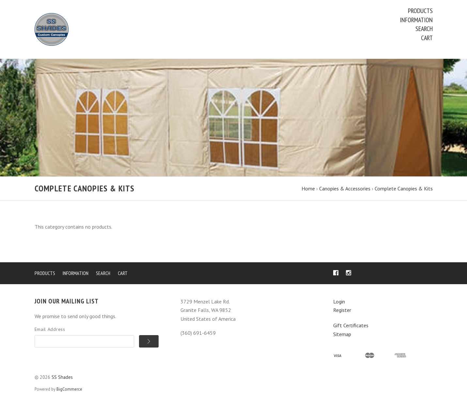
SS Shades (62, 377)
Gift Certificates (350, 325)
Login (339, 301)
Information (416, 20)
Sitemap (342, 334)
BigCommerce (69, 389)
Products (420, 11)
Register (342, 310)
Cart (427, 38)
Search (424, 28)
